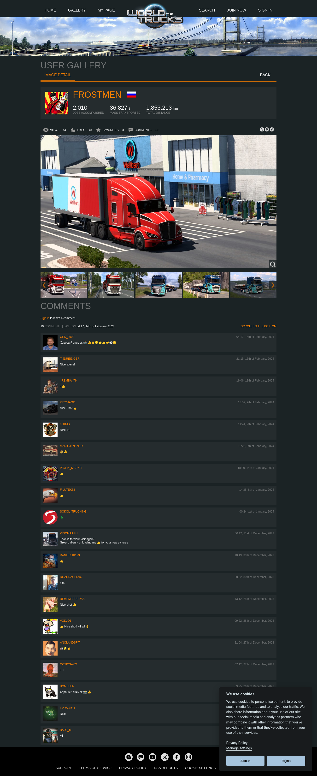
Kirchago (67, 402)
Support (64, 768)
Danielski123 (70, 555)
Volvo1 (65, 620)
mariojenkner (71, 446)
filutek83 (67, 489)
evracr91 (67, 708)
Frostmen (97, 95)
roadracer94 (71, 577)
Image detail (57, 75)
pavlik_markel (71, 468)
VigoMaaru (68, 533)
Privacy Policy (133, 768)
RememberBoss (72, 599)
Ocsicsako (68, 664)
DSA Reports (166, 768)
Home (50, 10)
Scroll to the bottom (258, 326)
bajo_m (65, 730)
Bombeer (67, 686)
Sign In (265, 10)
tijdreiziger (70, 358)
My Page (106, 10)
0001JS (65, 424)
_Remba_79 (68, 380)
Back (265, 75)
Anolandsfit (70, 642)
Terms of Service (95, 768)
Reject (286, 761)
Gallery (77, 10)
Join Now (236, 10)
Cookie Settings (200, 768)
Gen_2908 (67, 337)
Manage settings (239, 748)
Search (207, 10)
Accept (245, 761)
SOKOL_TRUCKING (73, 511)
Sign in (45, 318)
